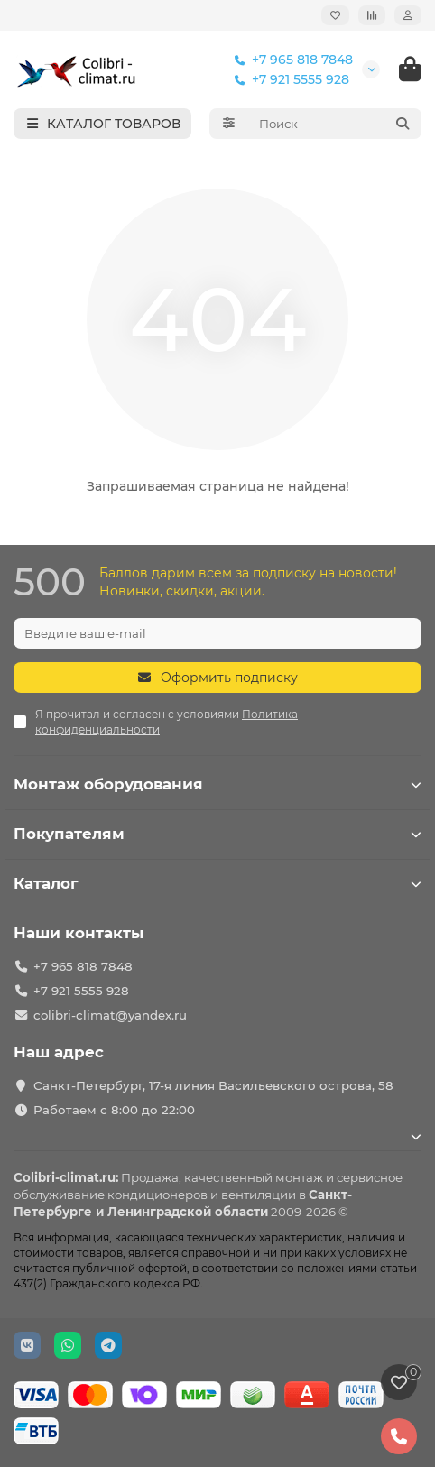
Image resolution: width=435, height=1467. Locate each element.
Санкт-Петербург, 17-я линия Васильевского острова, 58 (213, 1085)
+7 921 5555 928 (288, 79)
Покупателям (217, 834)
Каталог (217, 883)
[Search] (335, 123)
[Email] (217, 633)
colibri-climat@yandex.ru (110, 1015)
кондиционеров (157, 1194)
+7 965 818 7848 (290, 60)
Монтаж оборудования (217, 784)
